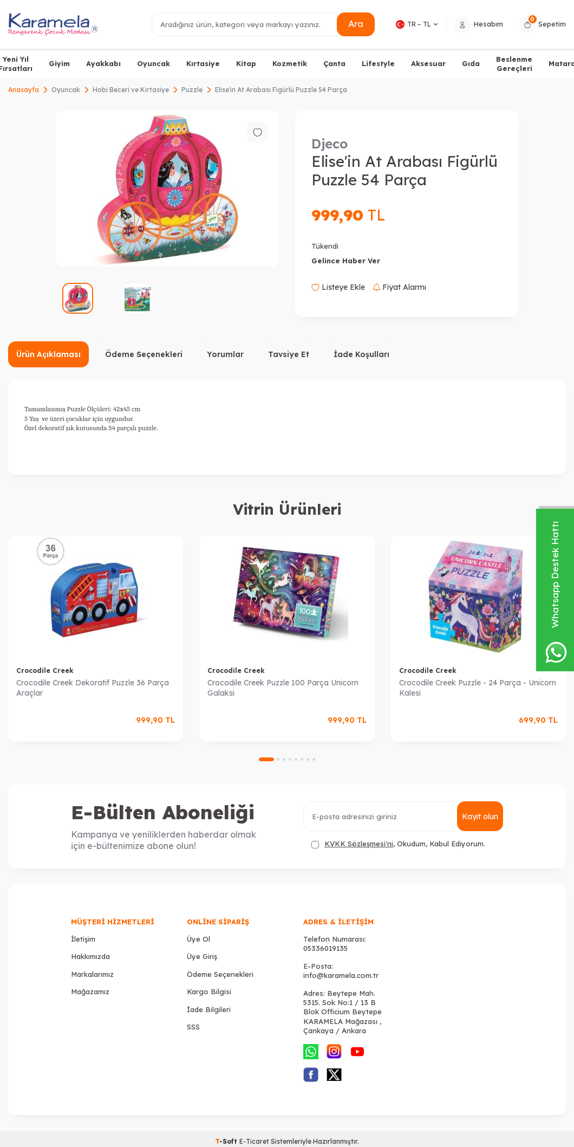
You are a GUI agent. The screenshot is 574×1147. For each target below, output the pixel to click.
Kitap (246, 63)
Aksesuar (428, 63)
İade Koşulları (361, 354)
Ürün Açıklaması (48, 354)
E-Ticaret (254, 1141)
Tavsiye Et (288, 354)
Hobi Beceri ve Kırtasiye (131, 90)
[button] (266, 759)
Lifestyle (378, 63)
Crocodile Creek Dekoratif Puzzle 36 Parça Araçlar (92, 688)
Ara (355, 23)
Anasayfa (23, 90)
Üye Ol (198, 939)
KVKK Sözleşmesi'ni (358, 843)
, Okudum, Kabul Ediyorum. (398, 843)
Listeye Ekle (338, 287)
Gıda (471, 63)
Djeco (329, 143)
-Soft (227, 1141)
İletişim (83, 939)
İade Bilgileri (209, 1009)
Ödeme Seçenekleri (143, 354)
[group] (167, 189)
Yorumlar (225, 354)
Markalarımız (92, 974)
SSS (193, 1026)
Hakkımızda (90, 956)
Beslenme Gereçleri (514, 64)
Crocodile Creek (45, 670)
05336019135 (325, 948)
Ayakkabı (103, 63)
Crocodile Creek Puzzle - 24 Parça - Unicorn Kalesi (477, 688)
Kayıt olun (480, 816)
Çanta (334, 63)
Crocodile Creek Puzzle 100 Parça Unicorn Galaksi (282, 688)
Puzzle (192, 90)
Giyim (59, 63)
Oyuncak (153, 63)
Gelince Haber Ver (345, 260)
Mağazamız (90, 991)
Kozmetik (289, 63)
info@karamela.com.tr (341, 975)
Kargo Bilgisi (209, 991)
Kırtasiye (203, 63)
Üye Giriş (202, 956)
